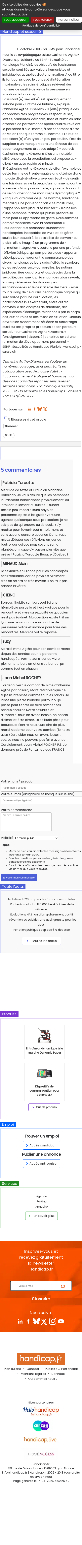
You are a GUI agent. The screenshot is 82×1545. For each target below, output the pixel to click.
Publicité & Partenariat (61, 1369)
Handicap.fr (38, 1473)
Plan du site (12, 1369)
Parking (42, 1201)
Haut (48, 1477)
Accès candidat (39, 1145)
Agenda (41, 1196)
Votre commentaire (16, 810)
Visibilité (7, 838)
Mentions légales (33, 1374)
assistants (38, 861)
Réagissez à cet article (28, 419)
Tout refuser (42, 19)
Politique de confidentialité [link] (41, 26)
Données (58, 1374)
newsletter (43, 1263)
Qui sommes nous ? (42, 1379)
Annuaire (41, 1207)
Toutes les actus (41, 940)
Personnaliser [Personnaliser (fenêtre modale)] (69, 19)
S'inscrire (41, 1299)
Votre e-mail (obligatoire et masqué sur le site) (38, 794)
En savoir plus (41, 1215)
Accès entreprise (41, 1163)
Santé (8, 435)
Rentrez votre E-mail (42, 1278)
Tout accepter (15, 19)
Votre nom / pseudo (16, 781)
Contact (33, 1369)
